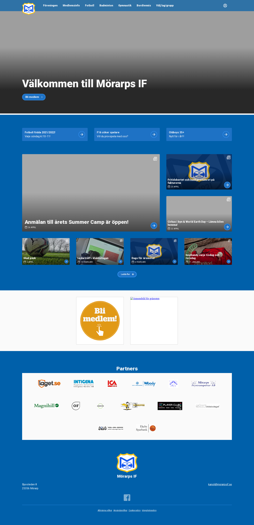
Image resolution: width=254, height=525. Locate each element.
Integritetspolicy (149, 510)
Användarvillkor (120, 510)
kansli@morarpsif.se (220, 484)
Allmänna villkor (105, 510)
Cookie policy (135, 510)
